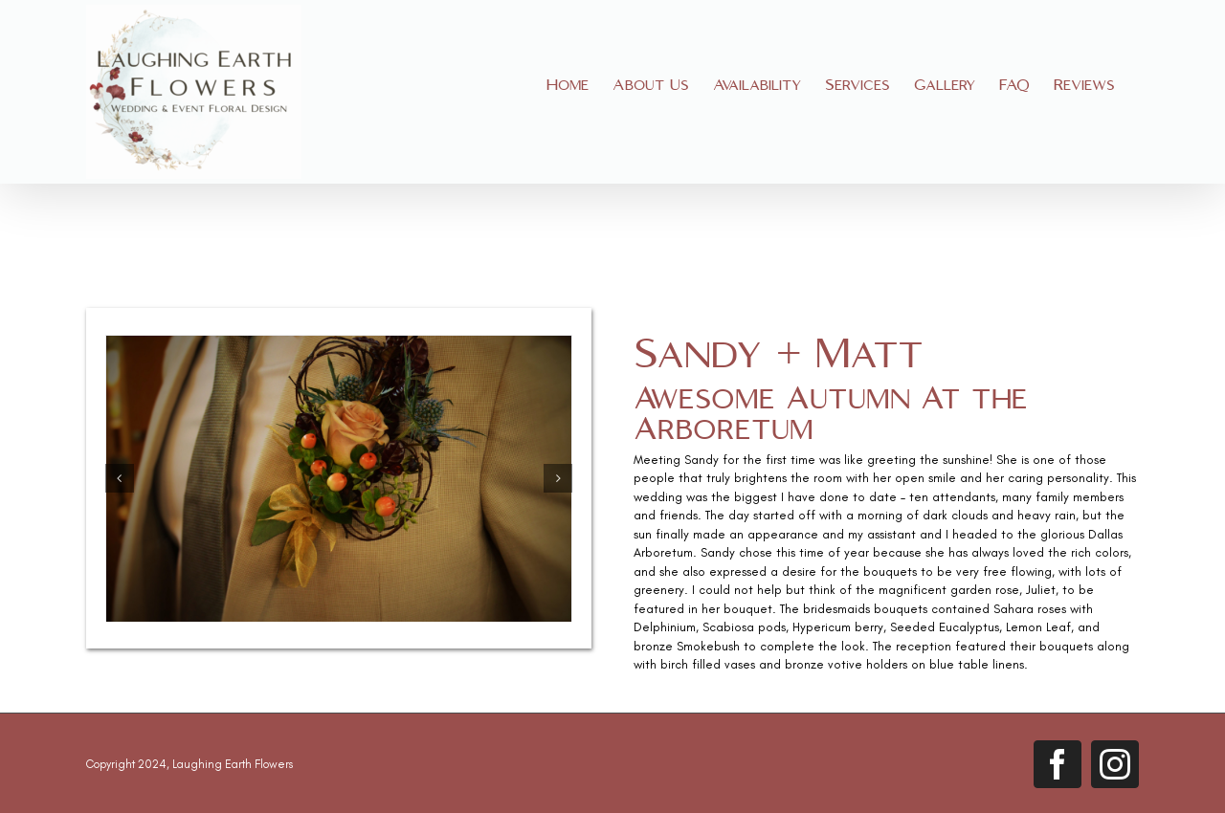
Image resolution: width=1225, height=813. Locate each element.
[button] (119, 478)
